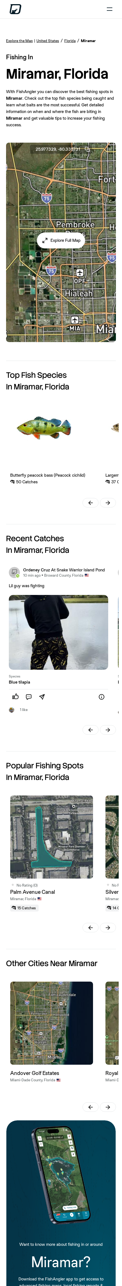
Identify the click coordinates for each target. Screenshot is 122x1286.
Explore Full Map (66, 240)
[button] (61, 240)
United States (47, 40)
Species (14, 676)
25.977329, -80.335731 (63, 149)
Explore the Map (19, 40)
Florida (70, 40)
